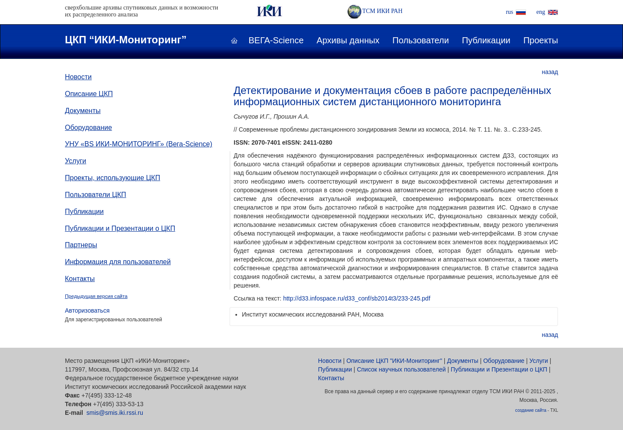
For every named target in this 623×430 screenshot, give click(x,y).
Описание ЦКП (89, 93)
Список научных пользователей (401, 369)
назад (550, 71)
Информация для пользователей (118, 261)
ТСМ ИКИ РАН (374, 11)
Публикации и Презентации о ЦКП (120, 228)
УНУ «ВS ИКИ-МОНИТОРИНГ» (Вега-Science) (138, 144)
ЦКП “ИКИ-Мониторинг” (125, 39)
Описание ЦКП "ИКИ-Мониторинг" (394, 360)
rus (509, 12)
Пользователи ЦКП (95, 194)
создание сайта (530, 410)
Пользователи (420, 40)
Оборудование (88, 127)
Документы (82, 110)
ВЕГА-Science (276, 40)
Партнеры (81, 245)
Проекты (540, 40)
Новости (78, 77)
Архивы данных (348, 40)
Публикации (486, 40)
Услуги (75, 161)
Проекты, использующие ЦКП (112, 177)
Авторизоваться (87, 310)
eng (540, 12)
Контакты (80, 278)
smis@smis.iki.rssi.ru (115, 412)
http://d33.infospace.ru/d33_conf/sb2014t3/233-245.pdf (356, 298)
